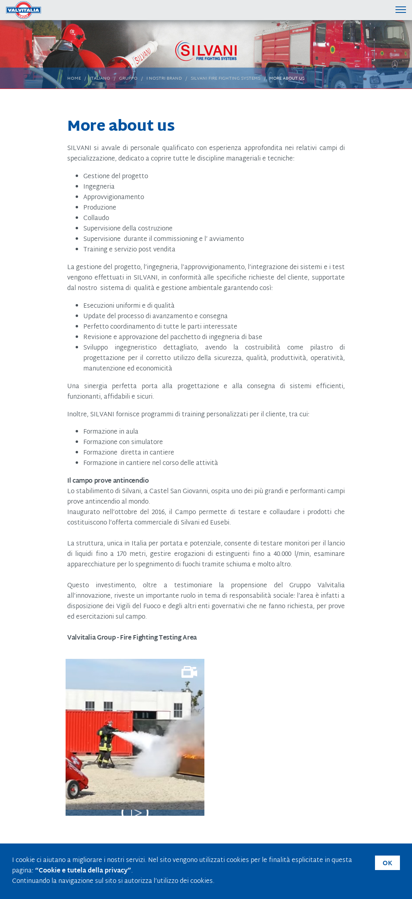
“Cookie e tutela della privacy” (83, 871)
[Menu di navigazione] (401, 9)
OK (387, 864)
